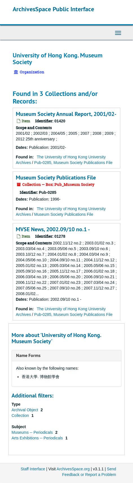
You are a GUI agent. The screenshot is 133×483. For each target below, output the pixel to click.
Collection (21, 415)
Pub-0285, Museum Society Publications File (73, 162)
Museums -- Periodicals (33, 432)
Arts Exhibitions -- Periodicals (38, 438)
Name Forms (28, 355)
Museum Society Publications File (56, 177)
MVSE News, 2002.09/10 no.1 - (53, 229)
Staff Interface (33, 469)
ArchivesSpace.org (73, 469)
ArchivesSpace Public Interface (53, 9)
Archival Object (25, 410)
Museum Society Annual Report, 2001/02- (66, 114)
